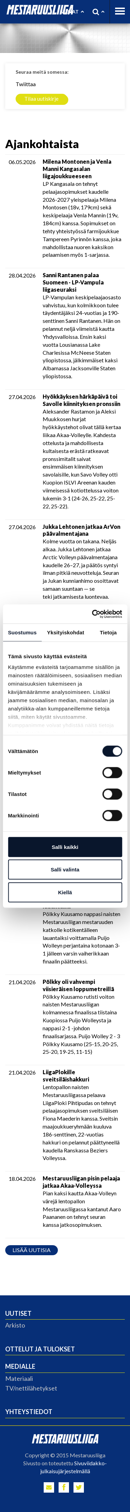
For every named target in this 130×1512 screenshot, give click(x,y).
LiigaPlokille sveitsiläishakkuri (66, 1076)
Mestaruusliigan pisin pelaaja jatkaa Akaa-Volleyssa (81, 1182)
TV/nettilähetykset (31, 1388)
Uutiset (18, 1313)
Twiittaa (26, 84)
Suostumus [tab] (22, 632)
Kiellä (65, 892)
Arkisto (15, 1325)
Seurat (72, 12)
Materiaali (19, 1378)
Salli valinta (65, 869)
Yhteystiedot (28, 1411)
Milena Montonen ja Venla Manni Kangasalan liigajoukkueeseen (77, 168)
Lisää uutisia (31, 1250)
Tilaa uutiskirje (41, 99)
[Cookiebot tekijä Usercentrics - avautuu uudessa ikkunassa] (92, 613)
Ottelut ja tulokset (40, 1349)
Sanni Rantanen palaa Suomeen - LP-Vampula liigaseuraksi (73, 282)
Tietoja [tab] (108, 632)
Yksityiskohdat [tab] (65, 632)
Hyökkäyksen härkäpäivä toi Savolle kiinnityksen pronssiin (81, 400)
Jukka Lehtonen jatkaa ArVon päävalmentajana (81, 530)
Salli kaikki (65, 847)
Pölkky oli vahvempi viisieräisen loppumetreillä (78, 985)
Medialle (20, 1366)
